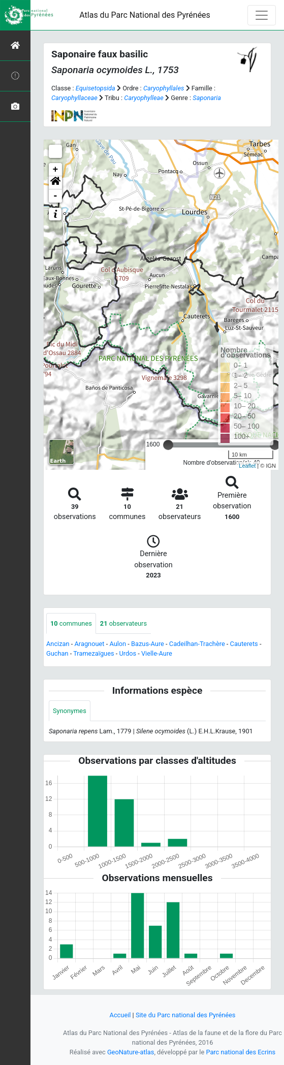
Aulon (117, 644)
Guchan (57, 653)
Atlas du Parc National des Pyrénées (144, 15)
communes (71, 623)
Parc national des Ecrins (240, 1052)
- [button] (55, 196)
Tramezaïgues (93, 653)
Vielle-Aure (156, 653)
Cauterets (244, 644)
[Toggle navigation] (261, 15)
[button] (55, 182)
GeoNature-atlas (130, 1052)
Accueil (120, 1015)
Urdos (127, 653)
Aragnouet (90, 644)
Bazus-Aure (147, 644)
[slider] (168, 445)
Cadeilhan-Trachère (197, 644)
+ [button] (55, 170)
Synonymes (69, 711)
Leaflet (247, 466)
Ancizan (58, 644)
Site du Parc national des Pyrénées (186, 1015)
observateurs (123, 623)
